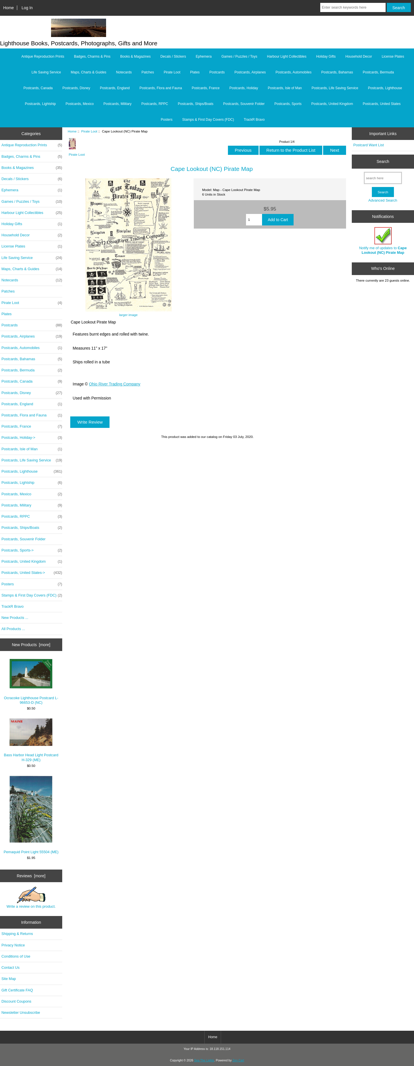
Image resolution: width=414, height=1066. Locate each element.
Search (383, 161)
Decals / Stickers (173, 56)
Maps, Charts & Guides (88, 72)
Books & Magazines (135, 56)
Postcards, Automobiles (293, 72)
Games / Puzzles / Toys (239, 56)
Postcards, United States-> (31, 572)
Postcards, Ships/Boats (195, 104)
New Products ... (14, 617)
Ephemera (204, 56)
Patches (148, 72)
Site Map (8, 979)
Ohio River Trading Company (114, 384)
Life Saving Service (46, 72)
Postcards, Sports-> (31, 550)
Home (8, 7)
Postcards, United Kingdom (332, 104)
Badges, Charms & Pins (92, 56)
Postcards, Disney (76, 88)
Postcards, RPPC (154, 104)
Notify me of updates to (383, 240)
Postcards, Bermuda (378, 72)
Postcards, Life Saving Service (335, 88)
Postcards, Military (118, 104)
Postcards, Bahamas (337, 72)
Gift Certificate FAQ (17, 990)
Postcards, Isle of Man (285, 88)
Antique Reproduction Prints (43, 56)
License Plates (393, 56)
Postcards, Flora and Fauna (161, 88)
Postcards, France (206, 88)
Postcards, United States (382, 104)
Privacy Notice (13, 945)
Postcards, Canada (38, 88)
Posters (167, 120)
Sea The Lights (204, 1060)
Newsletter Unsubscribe (20, 1012)
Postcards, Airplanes (250, 72)
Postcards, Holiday (243, 88)
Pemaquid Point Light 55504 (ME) (31, 815)
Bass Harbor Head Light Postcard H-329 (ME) (31, 740)
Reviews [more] (31, 876)
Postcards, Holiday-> (31, 437)
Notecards (124, 72)
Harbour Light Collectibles (286, 56)
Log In (27, 7)
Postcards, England (115, 88)
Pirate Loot (89, 131)
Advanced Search (382, 200)
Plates (195, 72)
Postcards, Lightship (40, 104)
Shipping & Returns (17, 933)
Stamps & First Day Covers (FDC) (208, 120)
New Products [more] (31, 644)
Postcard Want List (368, 145)
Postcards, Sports (288, 104)
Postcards (216, 72)
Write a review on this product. (31, 898)
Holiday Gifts (326, 56)
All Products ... (13, 629)
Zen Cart (238, 1060)
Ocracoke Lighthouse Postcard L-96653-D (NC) (31, 682)
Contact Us (10, 967)
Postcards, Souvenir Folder (244, 104)
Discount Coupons (16, 1001)
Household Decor (358, 56)
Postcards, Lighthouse (385, 88)
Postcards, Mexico (80, 104)
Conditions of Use (15, 956)
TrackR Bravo (254, 120)
